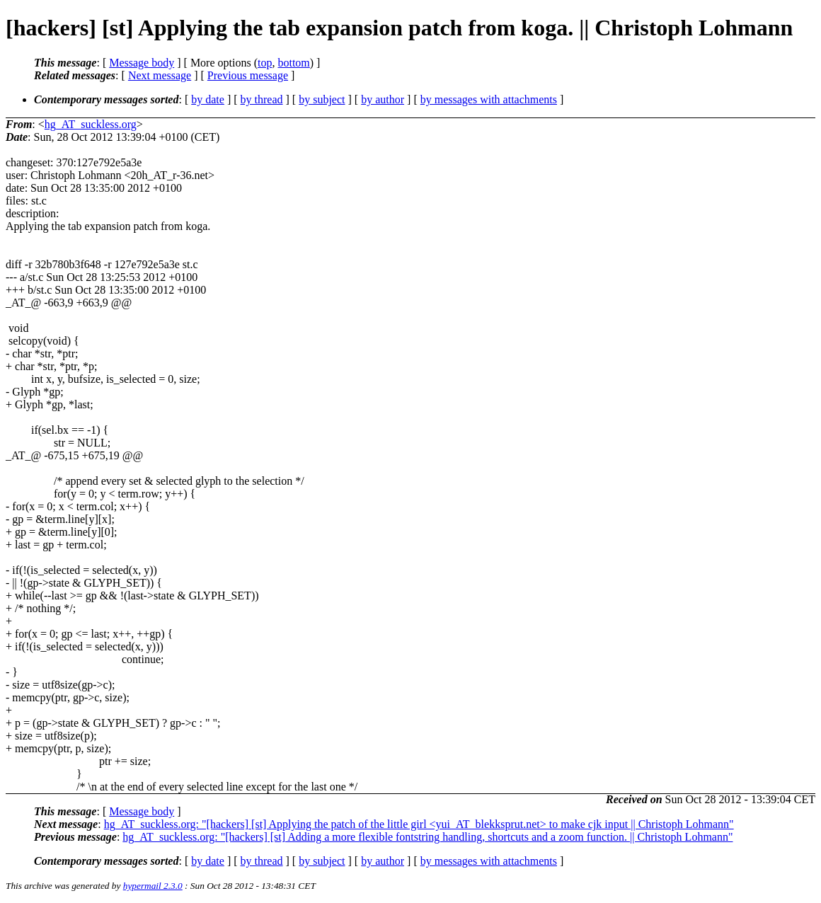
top (265, 63)
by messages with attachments (488, 99)
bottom (293, 63)
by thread (262, 99)
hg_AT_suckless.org (91, 124)
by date (207, 99)
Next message (159, 75)
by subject (322, 99)
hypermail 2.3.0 (153, 885)
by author (382, 99)
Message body (141, 63)
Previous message (247, 75)
